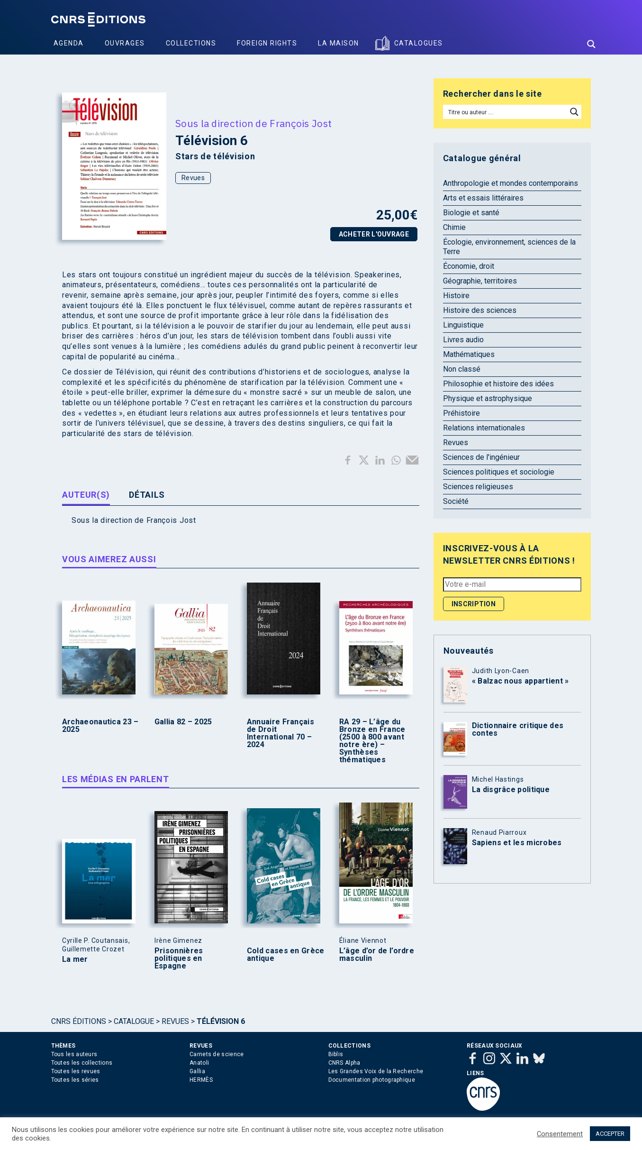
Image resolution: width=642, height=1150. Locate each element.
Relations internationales (484, 427)
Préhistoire (461, 413)
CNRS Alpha (344, 1062)
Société (456, 501)
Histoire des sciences (479, 310)
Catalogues (418, 43)
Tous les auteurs (74, 1054)
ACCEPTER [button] (610, 1133)
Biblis (336, 1054)
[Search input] (505, 111)
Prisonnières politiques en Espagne (178, 958)
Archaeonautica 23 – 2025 (100, 725)
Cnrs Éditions (78, 1021)
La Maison (338, 43)
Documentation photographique (371, 1080)
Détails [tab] (147, 495)
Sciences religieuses (478, 486)
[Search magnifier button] (591, 44)
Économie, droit (468, 266)
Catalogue (134, 1021)
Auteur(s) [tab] (86, 495)
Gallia (197, 1071)
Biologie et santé (471, 212)
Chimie (454, 227)
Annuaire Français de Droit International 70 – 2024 (280, 733)
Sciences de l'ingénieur (481, 457)
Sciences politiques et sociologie (498, 471)
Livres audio (463, 339)
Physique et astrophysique (487, 398)
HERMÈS (201, 1080)
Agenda (69, 43)
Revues (193, 178)
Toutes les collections (82, 1062)
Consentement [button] (560, 1134)
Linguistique (463, 324)
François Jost (301, 123)
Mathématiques (469, 354)
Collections (191, 43)
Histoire (456, 295)
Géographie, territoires (480, 280)
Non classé (461, 369)
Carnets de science (217, 1054)
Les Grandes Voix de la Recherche (376, 1071)
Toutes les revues (75, 1071)
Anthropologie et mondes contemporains (510, 183)
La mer (75, 959)
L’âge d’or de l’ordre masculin (376, 954)
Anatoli (199, 1062)
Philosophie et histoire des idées (498, 383)
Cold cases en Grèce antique (286, 954)
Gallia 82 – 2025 (183, 722)
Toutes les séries (75, 1080)
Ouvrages (125, 43)
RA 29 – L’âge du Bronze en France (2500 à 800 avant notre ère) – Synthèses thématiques (372, 741)
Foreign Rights (267, 43)
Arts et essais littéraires (483, 197)
